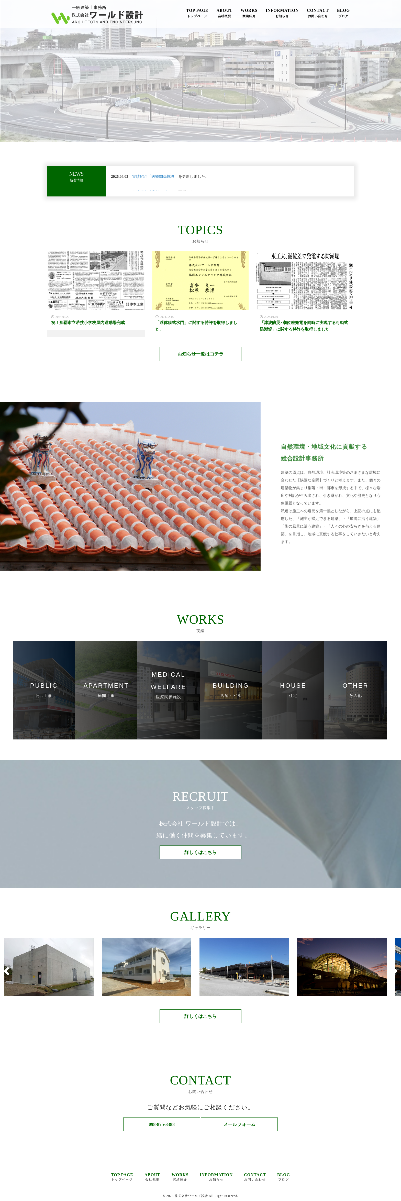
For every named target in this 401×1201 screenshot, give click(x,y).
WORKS (249, 13)
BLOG (343, 13)
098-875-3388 (162, 1124)
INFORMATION (282, 13)
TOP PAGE (197, 13)
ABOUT (224, 13)
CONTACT (318, 13)
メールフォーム (239, 1124)
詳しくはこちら (200, 852)
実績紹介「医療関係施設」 (155, 176)
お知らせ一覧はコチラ (200, 354)
